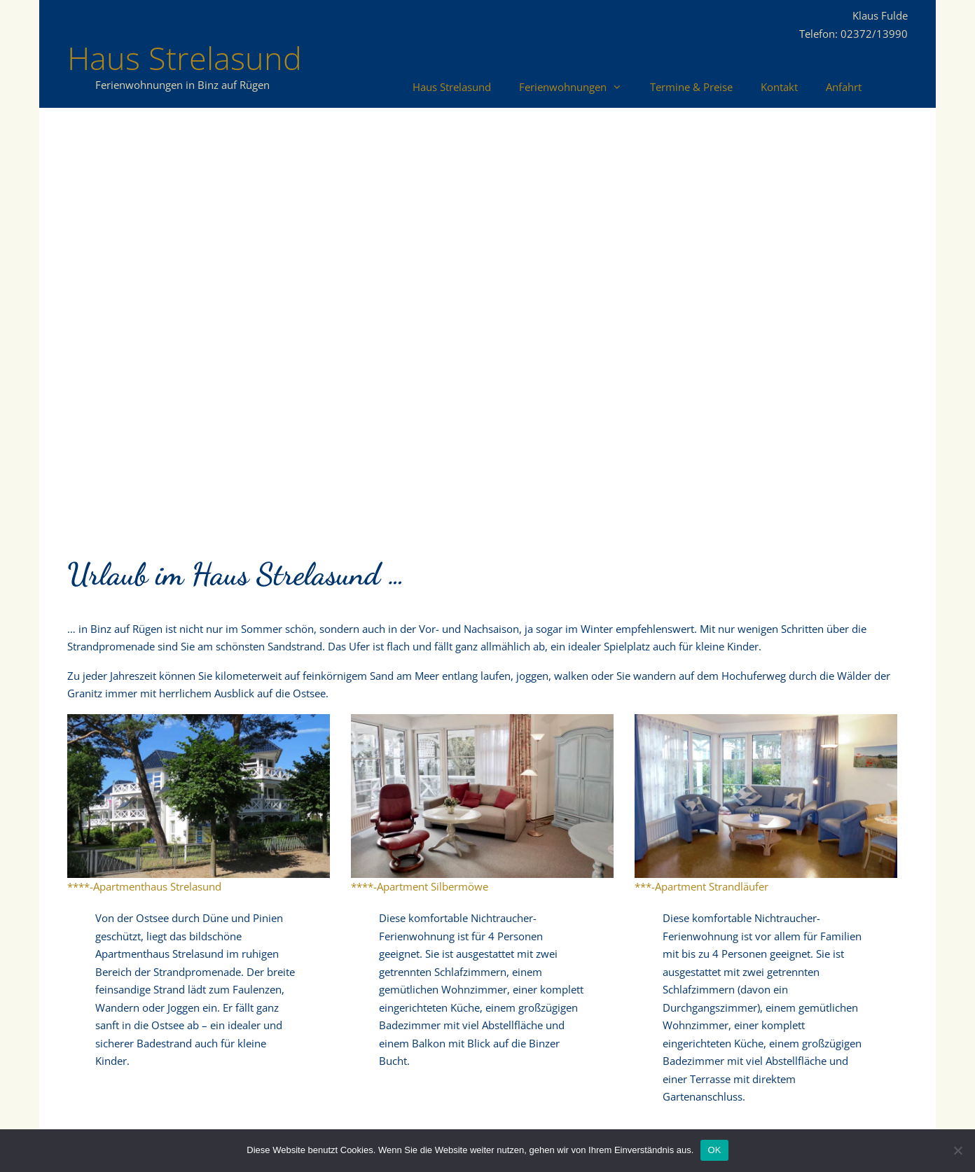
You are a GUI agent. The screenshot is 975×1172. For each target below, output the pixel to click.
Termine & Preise (691, 87)
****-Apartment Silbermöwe (419, 886)
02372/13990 (874, 34)
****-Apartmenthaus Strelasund (144, 886)
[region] (487, 318)
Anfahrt (844, 87)
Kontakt (779, 87)
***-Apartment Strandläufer (701, 886)
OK (714, 1150)
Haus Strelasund (184, 57)
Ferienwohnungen (577, 87)
